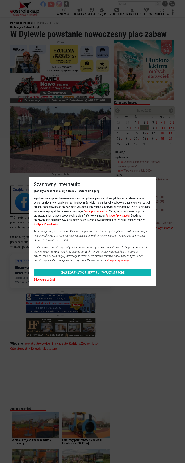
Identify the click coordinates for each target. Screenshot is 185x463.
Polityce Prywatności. (119, 260)
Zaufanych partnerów (95, 211)
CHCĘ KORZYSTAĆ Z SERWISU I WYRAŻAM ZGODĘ (92, 272)
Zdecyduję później (44, 279)
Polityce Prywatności (117, 215)
